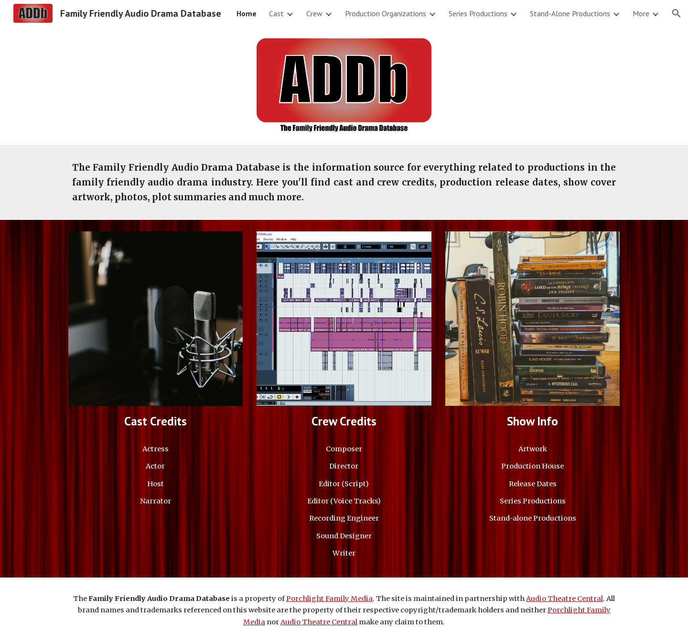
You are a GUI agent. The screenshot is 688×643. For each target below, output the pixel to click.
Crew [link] (314, 13)
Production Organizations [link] (385, 13)
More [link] (641, 13)
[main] (344, 182)
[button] (676, 13)
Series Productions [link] (478, 13)
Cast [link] (276, 13)
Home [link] (246, 13)
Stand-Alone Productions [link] (570, 13)
